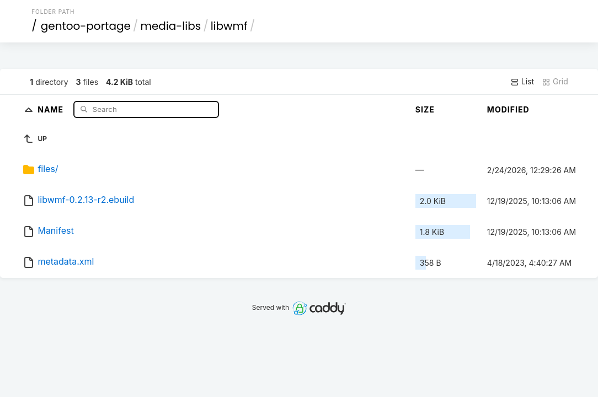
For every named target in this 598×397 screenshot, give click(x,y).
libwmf (229, 26)
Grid (555, 82)
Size (425, 109)
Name (52, 109)
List (522, 82)
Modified (508, 109)
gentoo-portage (86, 26)
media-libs (170, 26)
